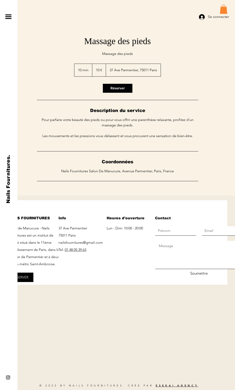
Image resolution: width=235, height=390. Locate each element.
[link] (117, 88)
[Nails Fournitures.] (8, 179)
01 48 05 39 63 (75, 250)
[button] (8, 16)
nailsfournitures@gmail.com (80, 242)
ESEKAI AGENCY (177, 385)
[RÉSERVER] (20, 277)
